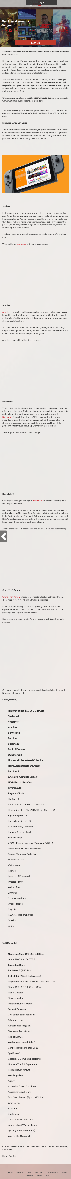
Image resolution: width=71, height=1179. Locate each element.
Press (29, 1172)
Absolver (6, 312)
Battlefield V (38, 500)
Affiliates (64, 1172)
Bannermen (7, 417)
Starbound (22, 244)
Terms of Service (53, 1172)
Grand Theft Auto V (11, 597)
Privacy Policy (39, 1172)
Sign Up (35, 42)
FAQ (47, 1175)
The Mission (29, 1175)
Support (39, 1175)
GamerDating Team (16, 30)
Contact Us (20, 1172)
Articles (10, 1172)
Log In (41, 2)
